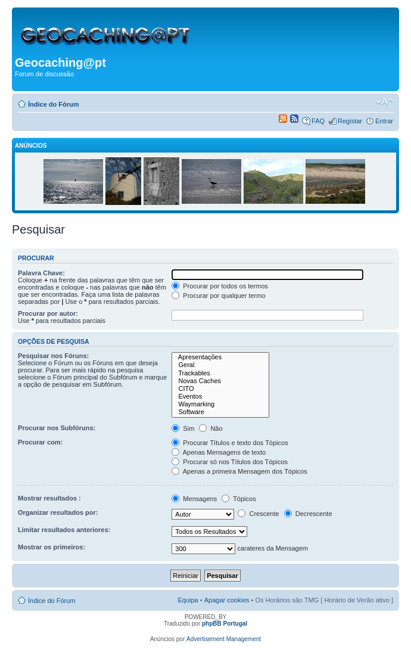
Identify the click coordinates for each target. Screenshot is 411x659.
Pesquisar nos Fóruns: (53, 355)
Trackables (220, 373)
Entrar (384, 121)
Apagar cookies (227, 600)
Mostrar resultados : (49, 498)
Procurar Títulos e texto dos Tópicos (230, 442)
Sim (183, 428)
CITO (220, 389)
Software (220, 412)
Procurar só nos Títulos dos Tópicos (230, 461)
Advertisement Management (223, 639)
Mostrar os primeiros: (51, 547)
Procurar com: (40, 442)
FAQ (318, 121)
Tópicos (239, 498)
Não (210, 428)
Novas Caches (220, 381)
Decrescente (308, 513)
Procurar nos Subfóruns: (56, 427)
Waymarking (220, 404)
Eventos (220, 396)
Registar (350, 121)
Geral (220, 365)
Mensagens (194, 498)
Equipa (188, 600)
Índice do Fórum (53, 104)
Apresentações (220, 357)
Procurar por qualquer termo (218, 295)
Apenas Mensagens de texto (219, 452)
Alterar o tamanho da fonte (384, 102)
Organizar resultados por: (58, 512)
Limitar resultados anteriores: (64, 529)
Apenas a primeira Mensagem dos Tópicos (239, 471)
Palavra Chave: (41, 272)
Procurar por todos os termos (220, 286)
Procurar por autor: (48, 313)
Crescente (258, 513)
